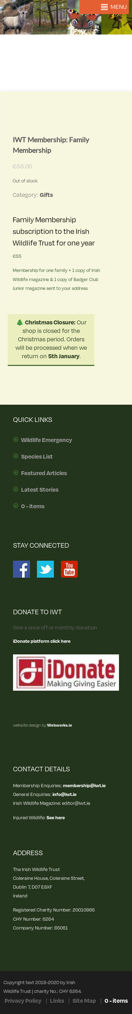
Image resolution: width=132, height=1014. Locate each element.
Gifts (46, 195)
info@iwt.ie (64, 794)
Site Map (84, 1001)
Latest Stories (39, 490)
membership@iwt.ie (84, 785)
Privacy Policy (23, 1001)
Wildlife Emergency (46, 440)
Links (57, 1001)
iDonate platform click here (41, 641)
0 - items (32, 506)
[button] (119, 7)
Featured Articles (44, 473)
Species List (37, 457)
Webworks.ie (59, 725)
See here (55, 817)
